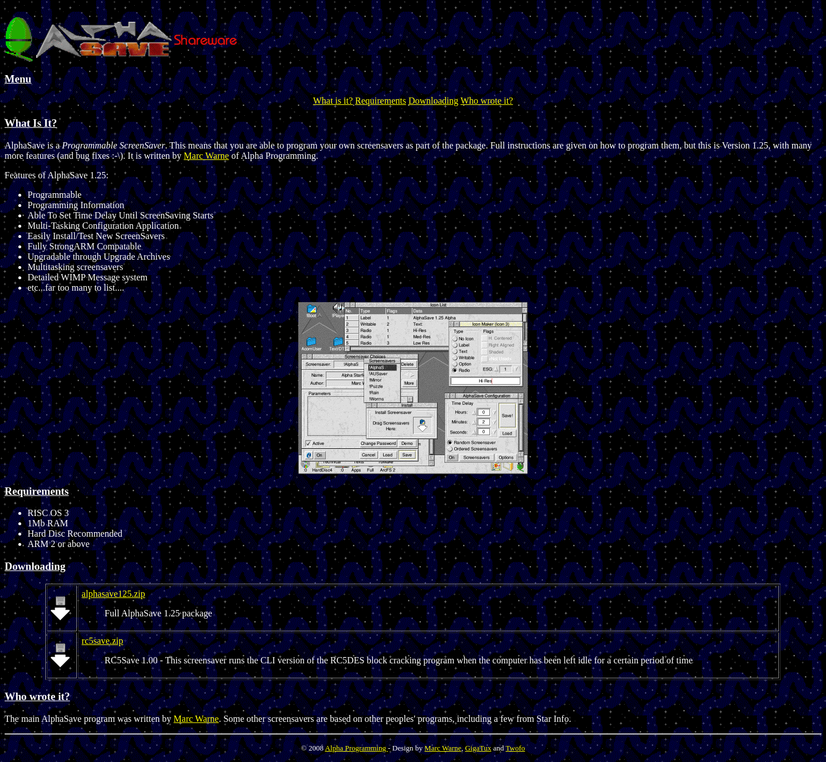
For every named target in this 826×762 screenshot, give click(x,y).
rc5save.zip (102, 641)
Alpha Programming (356, 748)
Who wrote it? (487, 100)
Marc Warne (206, 156)
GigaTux (478, 748)
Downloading (433, 100)
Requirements (380, 100)
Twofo (515, 748)
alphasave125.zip (113, 594)
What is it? (333, 100)
